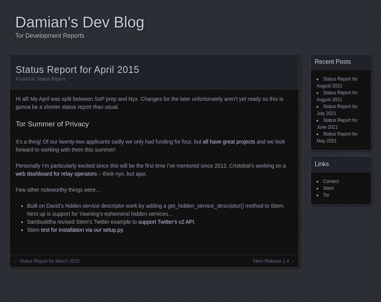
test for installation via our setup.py (82, 230)
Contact (331, 181)
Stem (328, 188)
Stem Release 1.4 (271, 261)
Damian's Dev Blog (79, 22)
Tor (326, 195)
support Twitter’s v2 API (166, 222)
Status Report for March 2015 (49, 261)
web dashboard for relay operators (56, 174)
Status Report (51, 79)
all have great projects (229, 142)
